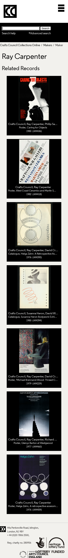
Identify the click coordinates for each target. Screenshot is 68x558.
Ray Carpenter (35, 124)
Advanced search (40, 33)
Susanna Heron (35, 313)
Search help (9, 33)
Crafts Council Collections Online (20, 45)
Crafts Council (16, 124)
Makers (47, 45)
